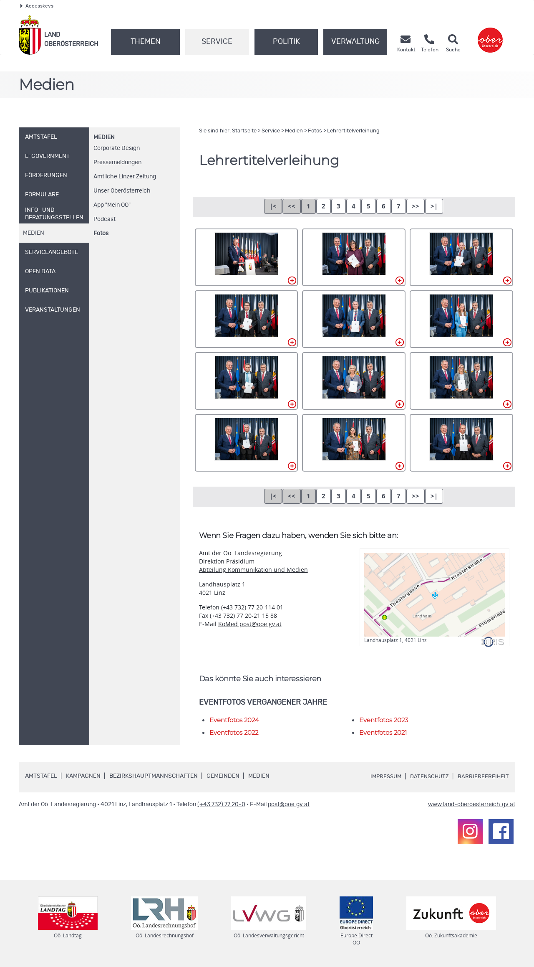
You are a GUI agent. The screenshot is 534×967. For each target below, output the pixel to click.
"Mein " (112, 205)
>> (415, 206)
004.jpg (246, 319)
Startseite (244, 131)
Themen (145, 42)
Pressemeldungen (117, 162)
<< (291, 206)
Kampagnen (83, 776)
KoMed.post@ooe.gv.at (250, 624)
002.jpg (354, 257)
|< (273, 206)
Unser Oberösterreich (122, 191)
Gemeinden (223, 776)
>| (434, 206)
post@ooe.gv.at (289, 804)
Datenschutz (428, 776)
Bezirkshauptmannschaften (153, 776)
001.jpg (246, 257)
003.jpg (461, 257)
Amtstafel (41, 776)
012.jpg (461, 443)
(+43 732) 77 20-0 (221, 804)
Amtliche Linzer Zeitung (124, 177)
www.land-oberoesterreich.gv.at (471, 804)
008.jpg (354, 381)
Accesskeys (36, 5)
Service (217, 42)
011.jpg (354, 443)
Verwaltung (355, 42)
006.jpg (461, 319)
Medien (104, 137)
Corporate (116, 148)
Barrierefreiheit (483, 776)
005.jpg (354, 319)
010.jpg (246, 443)
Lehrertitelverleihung (353, 131)
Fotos (100, 233)
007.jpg (246, 381)
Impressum (382, 776)
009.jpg (461, 381)
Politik (286, 42)
